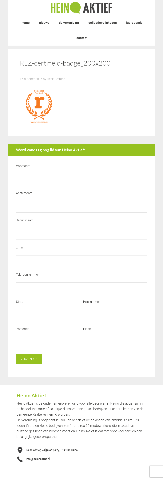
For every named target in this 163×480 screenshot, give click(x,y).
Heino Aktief (81, 7)
